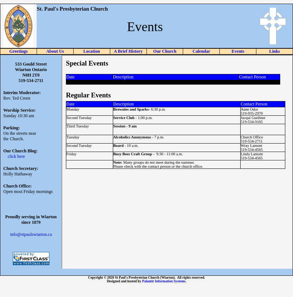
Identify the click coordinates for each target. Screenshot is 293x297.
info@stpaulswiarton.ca (31, 234)
